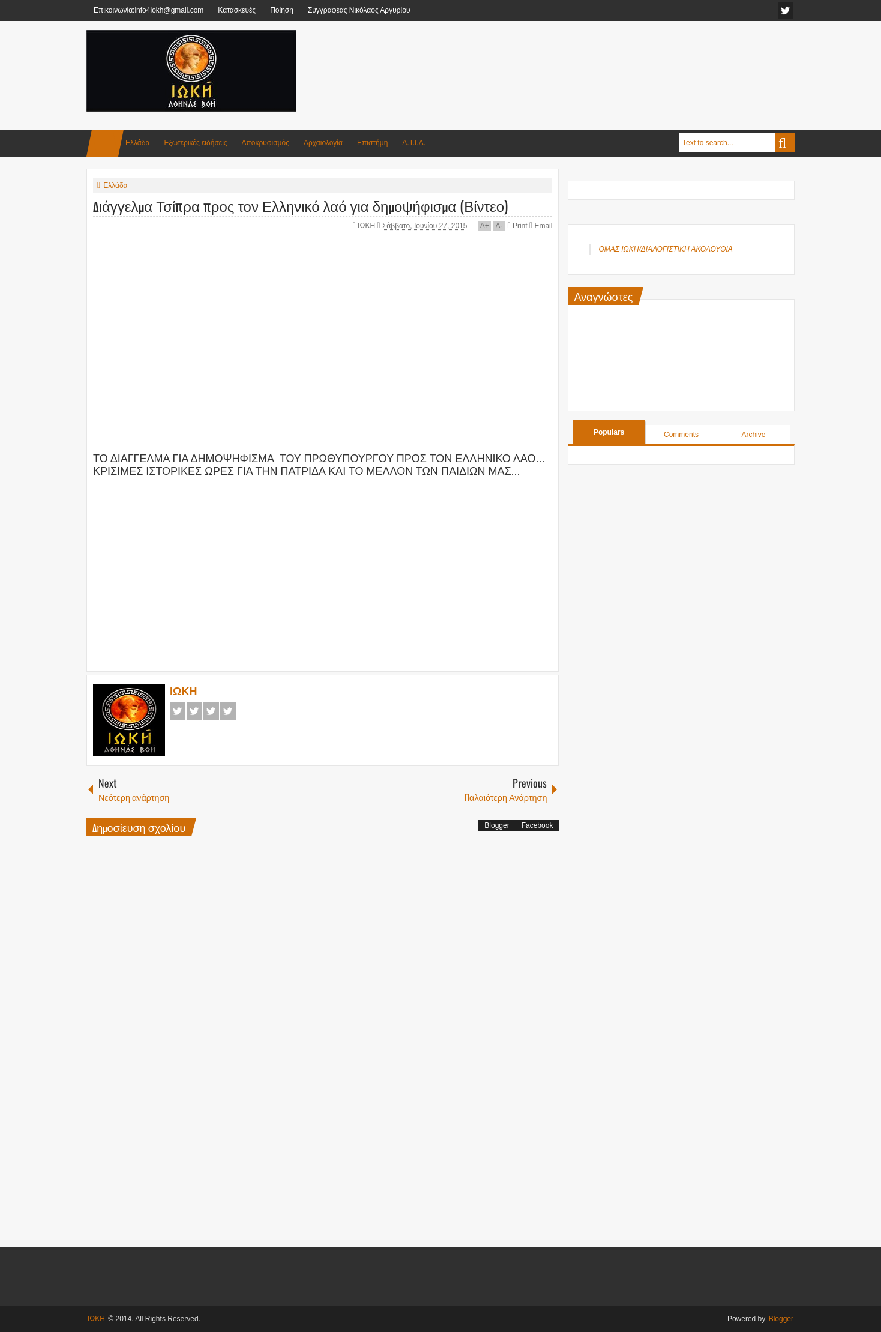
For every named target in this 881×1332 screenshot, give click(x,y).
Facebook (177, 711)
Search (785, 142)
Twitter (194, 711)
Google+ (211, 711)
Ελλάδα (137, 143)
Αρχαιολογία (323, 143)
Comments (681, 434)
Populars (609, 432)
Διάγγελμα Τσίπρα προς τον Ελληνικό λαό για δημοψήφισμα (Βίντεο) (300, 205)
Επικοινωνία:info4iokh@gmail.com (148, 10)
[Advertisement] (576, 59)
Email (540, 225)
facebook (785, 10)
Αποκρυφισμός (265, 143)
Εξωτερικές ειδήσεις (195, 143)
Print (517, 225)
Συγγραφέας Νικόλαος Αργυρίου (359, 10)
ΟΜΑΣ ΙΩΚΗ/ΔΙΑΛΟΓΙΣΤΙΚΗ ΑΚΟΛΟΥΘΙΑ (665, 249)
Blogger (496, 825)
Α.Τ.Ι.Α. (413, 143)
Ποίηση (281, 10)
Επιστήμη (372, 143)
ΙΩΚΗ (367, 225)
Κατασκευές (237, 10)
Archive (753, 434)
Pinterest (228, 711)
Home (105, 143)
